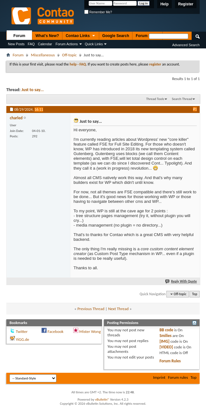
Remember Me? (98, 12)
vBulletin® (102, 399)
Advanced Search (186, 45)
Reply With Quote (181, 281)
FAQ (31, 44)
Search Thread (182, 99)
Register (185, 4)
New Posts (16, 44)
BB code (166, 330)
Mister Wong (90, 331)
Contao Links (80, 36)
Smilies (165, 335)
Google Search (115, 36)
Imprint (159, 377)
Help (164, 4)
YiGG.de (22, 339)
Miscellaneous (43, 55)
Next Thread (118, 308)
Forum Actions (66, 44)
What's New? (47, 36)
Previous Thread (90, 308)
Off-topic (69, 55)
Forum (19, 36)
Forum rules (178, 377)
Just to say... (33, 89)
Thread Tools (155, 99)
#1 (195, 109)
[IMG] (164, 341)
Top (194, 294)
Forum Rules (170, 361)
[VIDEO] (166, 347)
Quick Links (94, 44)
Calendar (45, 44)
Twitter (22, 331)
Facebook (55, 331)
